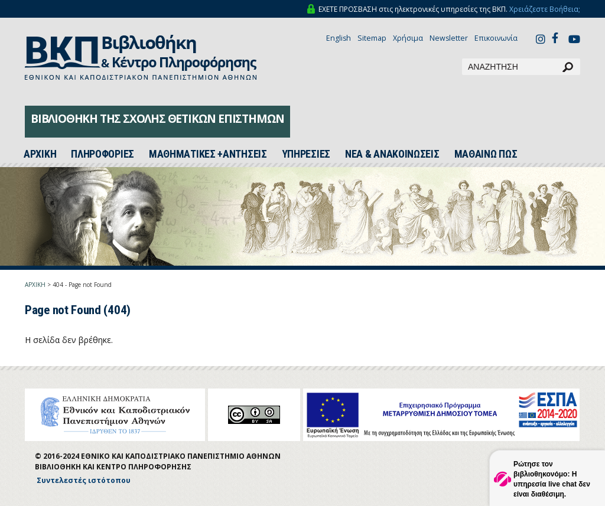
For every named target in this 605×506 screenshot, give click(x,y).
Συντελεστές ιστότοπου (84, 480)
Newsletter (449, 38)
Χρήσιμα (408, 38)
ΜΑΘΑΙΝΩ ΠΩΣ (486, 154)
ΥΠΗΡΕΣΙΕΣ (306, 154)
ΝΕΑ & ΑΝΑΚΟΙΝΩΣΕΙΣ (392, 154)
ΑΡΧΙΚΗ (35, 284)
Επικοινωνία (496, 38)
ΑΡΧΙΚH (40, 154)
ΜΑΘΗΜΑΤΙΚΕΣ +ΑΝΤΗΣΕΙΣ (208, 154)
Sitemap (371, 38)
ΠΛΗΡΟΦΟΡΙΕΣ (102, 154)
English (338, 38)
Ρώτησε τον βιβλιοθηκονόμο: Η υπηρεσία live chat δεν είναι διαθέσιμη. (551, 479)
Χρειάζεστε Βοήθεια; (544, 9)
